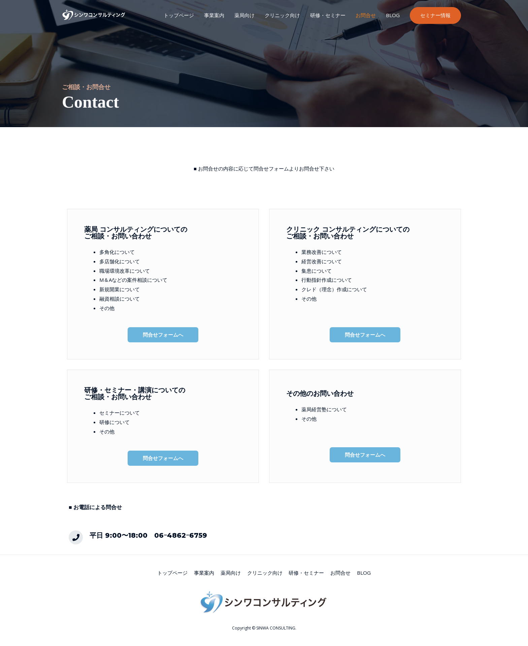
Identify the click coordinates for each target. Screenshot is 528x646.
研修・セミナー (327, 15)
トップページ (179, 15)
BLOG (393, 15)
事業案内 (214, 15)
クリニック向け (282, 15)
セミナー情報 (435, 15)
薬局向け (244, 15)
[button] (163, 334)
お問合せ (366, 15)
